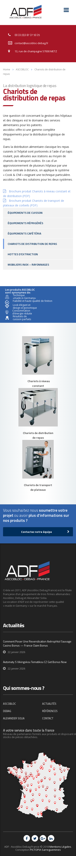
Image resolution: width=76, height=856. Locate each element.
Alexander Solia (14, 718)
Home (6, 69)
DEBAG (7, 711)
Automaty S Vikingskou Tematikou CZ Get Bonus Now (35, 662)
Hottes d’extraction (23, 254)
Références (50, 711)
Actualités (49, 703)
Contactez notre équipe (45, 532)
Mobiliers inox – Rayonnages (28, 264)
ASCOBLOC (9, 703)
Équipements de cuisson (25, 212)
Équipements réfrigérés (25, 223)
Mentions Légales (60, 846)
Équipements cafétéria (24, 233)
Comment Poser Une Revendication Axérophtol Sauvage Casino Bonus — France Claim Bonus (37, 643)
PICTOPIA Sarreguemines (45, 850)
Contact (47, 718)
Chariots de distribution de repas (32, 244)
